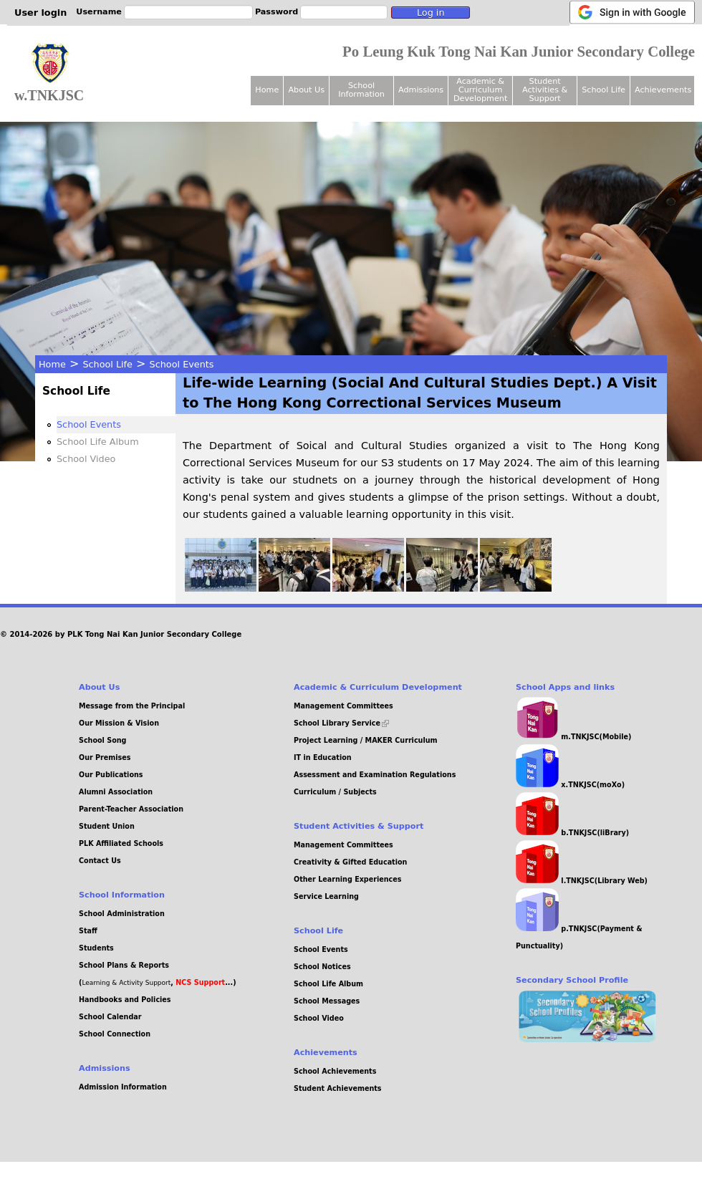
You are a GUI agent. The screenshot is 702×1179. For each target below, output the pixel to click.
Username (99, 11)
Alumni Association (116, 792)
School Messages (327, 1001)
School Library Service (341, 723)
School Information (361, 90)
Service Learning (326, 896)
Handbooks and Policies (125, 1000)
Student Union (107, 826)
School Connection (114, 1034)
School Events (182, 364)
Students (96, 948)
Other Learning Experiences (348, 879)
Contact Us (100, 861)
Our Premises (105, 757)
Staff (88, 931)
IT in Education (323, 757)
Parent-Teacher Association (131, 809)
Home (52, 364)
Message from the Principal (132, 706)
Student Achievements (338, 1088)
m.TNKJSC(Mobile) (573, 737)
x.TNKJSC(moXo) (570, 785)
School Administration (122, 914)
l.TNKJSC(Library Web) (582, 881)
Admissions (420, 90)
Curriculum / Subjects (335, 792)
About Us (306, 90)
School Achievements (335, 1071)
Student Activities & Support (544, 90)
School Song (102, 740)
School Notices (322, 967)
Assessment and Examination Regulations (375, 775)
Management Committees (343, 706)
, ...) (203, 982)
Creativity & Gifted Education (350, 862)
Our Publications (111, 775)
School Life (107, 364)
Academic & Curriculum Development (480, 90)
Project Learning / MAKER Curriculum (366, 740)
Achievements (663, 90)
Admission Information (123, 1087)
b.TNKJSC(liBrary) (572, 833)
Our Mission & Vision (119, 723)
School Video (86, 458)
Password (276, 11)
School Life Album (98, 441)
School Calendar (110, 1017)
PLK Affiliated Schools (121, 843)
